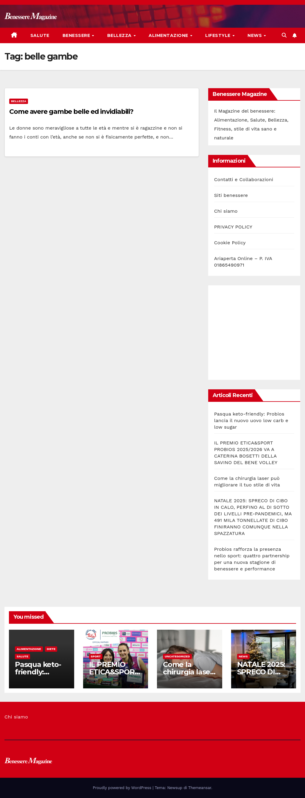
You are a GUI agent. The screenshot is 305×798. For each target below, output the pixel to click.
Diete (51, 649)
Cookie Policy (230, 242)
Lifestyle (218, 35)
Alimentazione (169, 35)
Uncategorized (177, 656)
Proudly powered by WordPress (123, 787)
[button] (284, 35)
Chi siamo (226, 211)
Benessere (77, 35)
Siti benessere (231, 195)
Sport (96, 656)
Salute (39, 35)
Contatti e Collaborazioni (243, 179)
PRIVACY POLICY (233, 227)
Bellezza (120, 35)
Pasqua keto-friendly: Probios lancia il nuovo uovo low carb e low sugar (251, 420)
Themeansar (199, 787)
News (255, 35)
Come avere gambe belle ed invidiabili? (71, 112)
